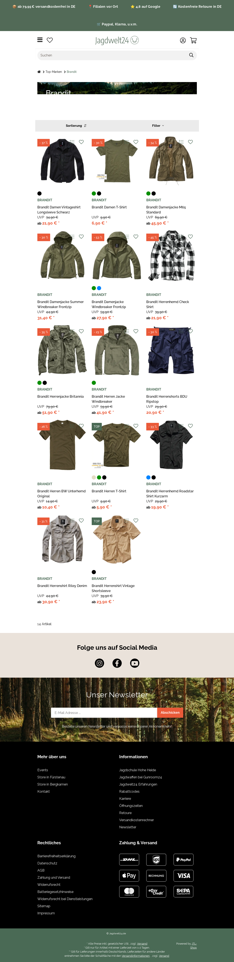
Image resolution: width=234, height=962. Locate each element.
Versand (142, 943)
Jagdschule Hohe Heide (137, 770)
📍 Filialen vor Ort (103, 7)
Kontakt (43, 791)
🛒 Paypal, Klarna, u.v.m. (117, 24)
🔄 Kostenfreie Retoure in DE (197, 7)
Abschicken (170, 713)
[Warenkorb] (193, 40)
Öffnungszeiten (131, 806)
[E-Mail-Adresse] (104, 713)
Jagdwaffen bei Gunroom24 (140, 777)
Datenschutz (47, 863)
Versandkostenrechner (136, 820)
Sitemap (43, 906)
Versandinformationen (136, 955)
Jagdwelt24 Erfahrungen (138, 784)
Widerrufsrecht (48, 885)
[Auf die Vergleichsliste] (72, 142)
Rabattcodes (129, 791)
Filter (158, 126)
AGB (40, 870)
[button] (183, 40)
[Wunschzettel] (50, 40)
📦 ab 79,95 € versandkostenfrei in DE (44, 7)
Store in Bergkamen (52, 784)
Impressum (46, 913)
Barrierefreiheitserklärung (56, 856)
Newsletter (127, 827)
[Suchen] (111, 55)
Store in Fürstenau (51, 777)
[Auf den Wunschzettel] (81, 142)
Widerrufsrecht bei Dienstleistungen (65, 899)
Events (42, 770)
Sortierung (76, 126)
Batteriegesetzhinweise (55, 892)
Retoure (125, 813)
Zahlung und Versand (53, 878)
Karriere (125, 799)
